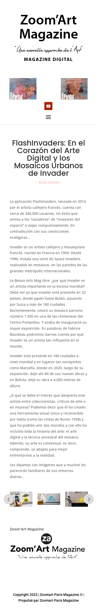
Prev (9, 499)
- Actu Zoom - (49, 182)
